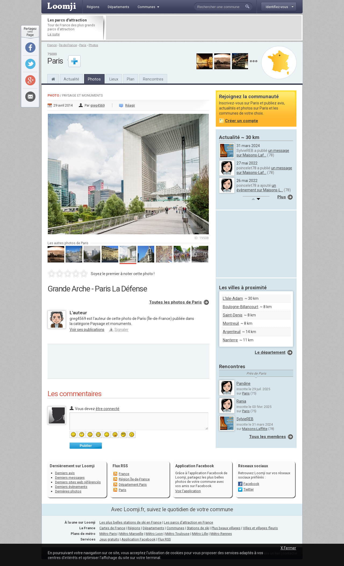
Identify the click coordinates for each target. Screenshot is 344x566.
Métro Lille (200, 534)
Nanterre (230, 340)
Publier (86, 446)
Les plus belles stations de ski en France (130, 522)
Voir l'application (188, 491)
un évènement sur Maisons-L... (259, 187)
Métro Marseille (131, 534)
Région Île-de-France (134, 479)
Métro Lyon (154, 534)
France (52, 45)
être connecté (107, 409)
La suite (54, 34)
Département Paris (133, 485)
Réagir (130, 105)
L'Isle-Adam (233, 298)
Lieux (113, 79)
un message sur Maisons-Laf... (262, 152)
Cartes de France (112, 528)
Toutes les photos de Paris (175, 302)
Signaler (121, 329)
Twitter (248, 489)
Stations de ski (198, 528)
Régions (134, 528)
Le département (270, 352)
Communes (175, 528)
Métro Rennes (221, 534)
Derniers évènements (71, 487)
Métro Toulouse (177, 534)
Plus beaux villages (226, 528)
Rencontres (153, 79)
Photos (93, 45)
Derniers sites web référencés (78, 482)
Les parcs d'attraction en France (188, 522)
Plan (130, 79)
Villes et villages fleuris (260, 528)
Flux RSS (120, 466)
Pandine (243, 383)
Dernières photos (68, 491)
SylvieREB (244, 419)
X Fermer (288, 548)
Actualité (71, 79)
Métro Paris (108, 534)
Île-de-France (68, 45)
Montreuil (231, 323)
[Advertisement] (204, 28)
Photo (53, 95)
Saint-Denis (232, 315)
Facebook (251, 484)
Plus (281, 197)
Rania (241, 401)
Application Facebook (138, 539)
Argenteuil (232, 332)
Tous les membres (267, 436)
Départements (153, 528)
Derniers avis (65, 473)
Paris (82, 45)
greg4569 (97, 105)
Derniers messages (70, 478)
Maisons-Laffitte (254, 429)
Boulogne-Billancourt (240, 307)
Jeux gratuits (109, 539)
